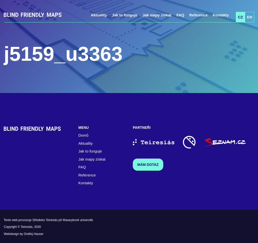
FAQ (180, 15)
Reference (198, 15)
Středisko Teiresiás (45, 220)
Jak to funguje (125, 15)
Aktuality (99, 15)
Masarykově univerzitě (78, 220)
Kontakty (221, 15)
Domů (83, 135)
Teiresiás (27, 227)
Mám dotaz (148, 165)
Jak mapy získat (157, 15)
